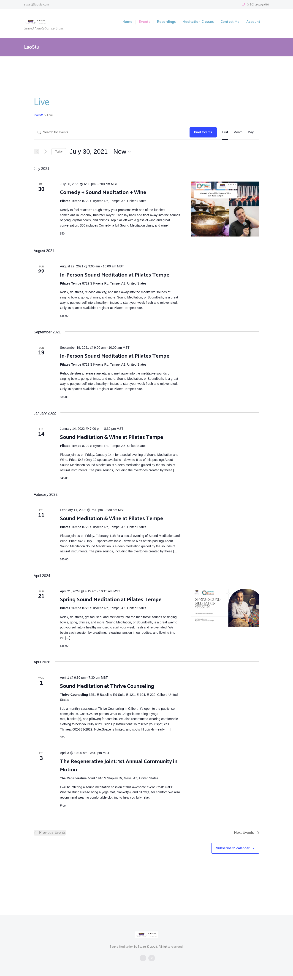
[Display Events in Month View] (237, 132)
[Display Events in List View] (225, 132)
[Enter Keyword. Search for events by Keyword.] (112, 132)
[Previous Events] (36, 151)
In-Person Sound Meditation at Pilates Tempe (114, 275)
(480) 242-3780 (258, 4)
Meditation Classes (198, 22)
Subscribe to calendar (233, 848)
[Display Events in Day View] (251, 132)
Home (127, 22)
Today (58, 151)
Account (253, 22)
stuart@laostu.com (36, 4)
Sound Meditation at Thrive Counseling (107, 686)
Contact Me (229, 22)
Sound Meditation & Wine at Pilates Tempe (111, 437)
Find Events (203, 132)
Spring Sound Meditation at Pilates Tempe (111, 599)
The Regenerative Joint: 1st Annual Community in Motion (118, 765)
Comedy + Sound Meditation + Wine (103, 192)
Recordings (166, 22)
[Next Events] (45, 151)
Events (144, 22)
